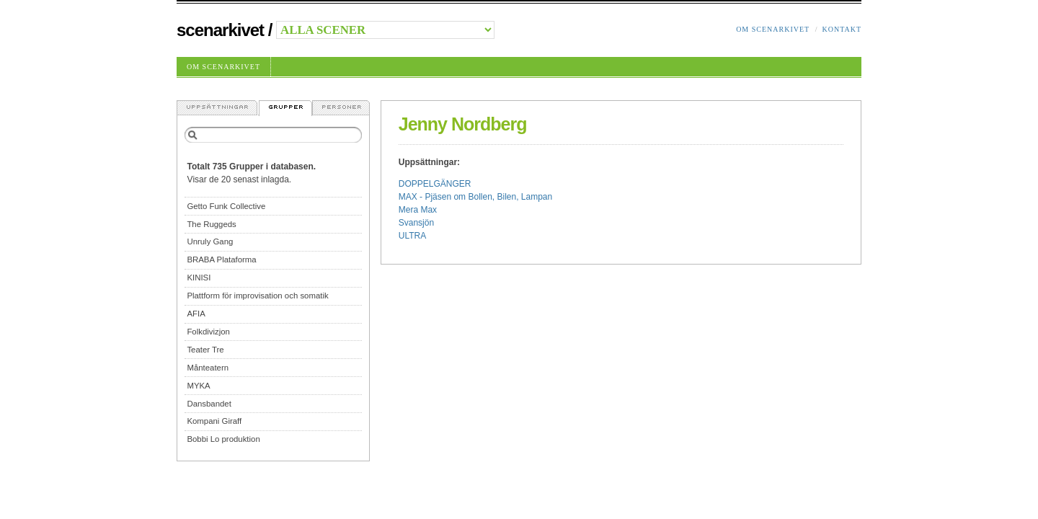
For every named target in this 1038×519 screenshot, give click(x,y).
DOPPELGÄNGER (435, 184)
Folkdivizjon (208, 331)
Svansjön (416, 223)
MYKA (198, 385)
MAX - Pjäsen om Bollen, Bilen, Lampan (475, 197)
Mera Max (418, 210)
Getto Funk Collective (226, 206)
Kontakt (841, 29)
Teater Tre (205, 349)
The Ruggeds (211, 224)
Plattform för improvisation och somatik (257, 295)
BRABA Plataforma (221, 259)
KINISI (198, 277)
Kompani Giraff (214, 421)
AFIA (196, 313)
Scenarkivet (220, 30)
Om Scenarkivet (772, 29)
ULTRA (412, 236)
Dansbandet (209, 403)
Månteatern (208, 367)
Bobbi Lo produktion (223, 439)
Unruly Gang (210, 241)
